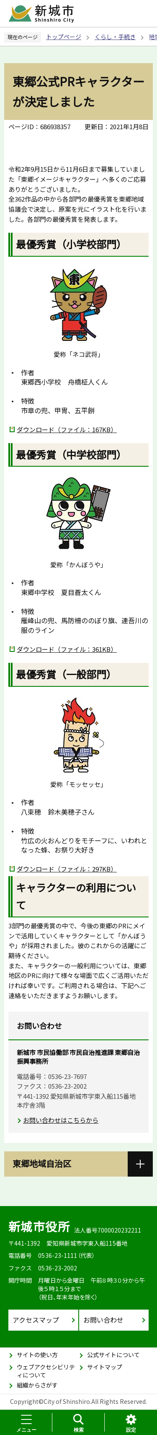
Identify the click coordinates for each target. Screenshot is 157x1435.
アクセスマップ (36, 1320)
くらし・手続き (115, 36)
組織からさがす (37, 1385)
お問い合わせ (103, 1320)
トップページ (63, 36)
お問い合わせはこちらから (60, 1120)
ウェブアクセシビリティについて (46, 1371)
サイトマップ (104, 1367)
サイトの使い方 (37, 1354)
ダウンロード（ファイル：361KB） (67, 649)
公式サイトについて (113, 1354)
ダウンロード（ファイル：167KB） (67, 429)
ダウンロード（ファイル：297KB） (67, 868)
